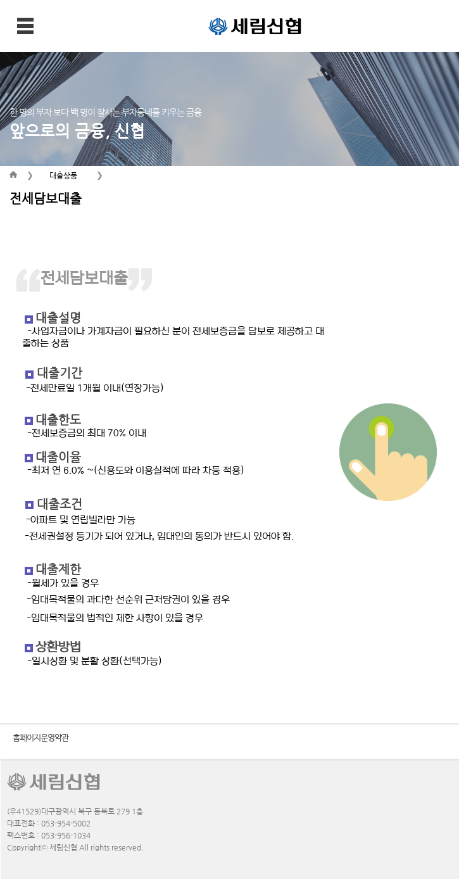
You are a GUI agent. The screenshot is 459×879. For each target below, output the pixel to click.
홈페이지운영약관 (40, 737)
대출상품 (63, 175)
